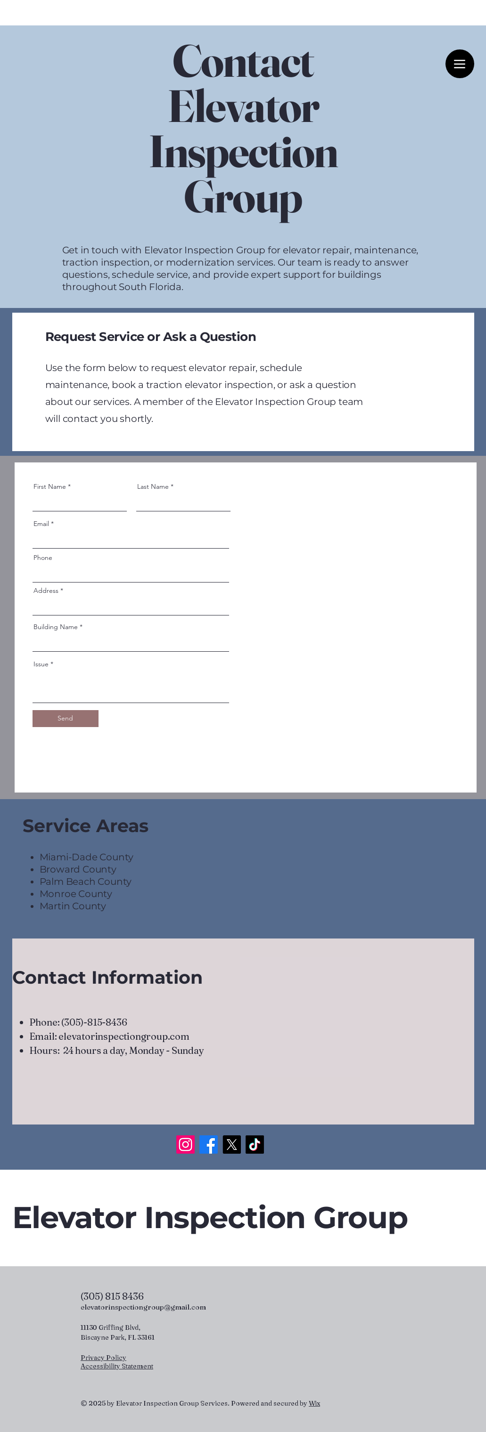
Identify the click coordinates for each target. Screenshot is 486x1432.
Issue (41, 664)
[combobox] (131, 606)
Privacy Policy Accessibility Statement (117, 1361)
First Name (49, 486)
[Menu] (459, 63)
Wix (314, 1403)
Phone (42, 557)
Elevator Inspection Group (210, 1217)
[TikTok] (255, 1144)
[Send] (66, 718)
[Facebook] (208, 1144)
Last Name (153, 486)
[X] (231, 1144)
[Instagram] (185, 1144)
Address (45, 590)
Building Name (55, 626)
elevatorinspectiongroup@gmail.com (143, 1307)
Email (41, 523)
